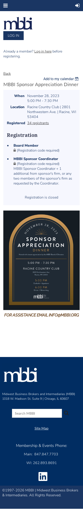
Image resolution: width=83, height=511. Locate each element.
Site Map (41, 428)
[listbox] (61, 79)
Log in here (43, 51)
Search (66, 413)
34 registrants (38, 123)
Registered (16, 123)
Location (17, 107)
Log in (13, 35)
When (19, 95)
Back (7, 73)
